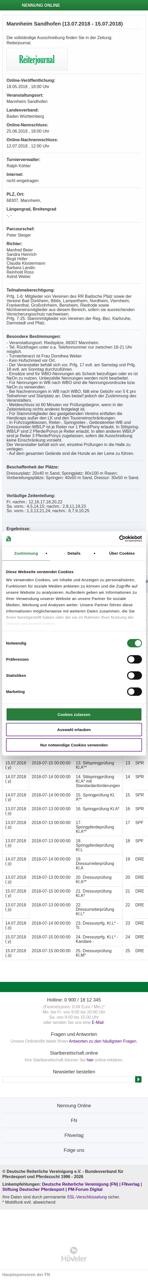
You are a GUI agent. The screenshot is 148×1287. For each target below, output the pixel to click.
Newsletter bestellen (74, 1071)
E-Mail (98, 1022)
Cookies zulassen (74, 714)
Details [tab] (74, 553)
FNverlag (131, 1184)
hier (90, 1060)
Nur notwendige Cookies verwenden (74, 744)
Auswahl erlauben (74, 729)
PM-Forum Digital (85, 1189)
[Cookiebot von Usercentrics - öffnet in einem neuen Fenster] (119, 538)
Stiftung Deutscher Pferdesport (33, 1189)
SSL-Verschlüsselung (87, 1197)
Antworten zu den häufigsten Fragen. (103, 1041)
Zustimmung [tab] (26, 553)
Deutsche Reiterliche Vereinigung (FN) (80, 1184)
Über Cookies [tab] (122, 553)
